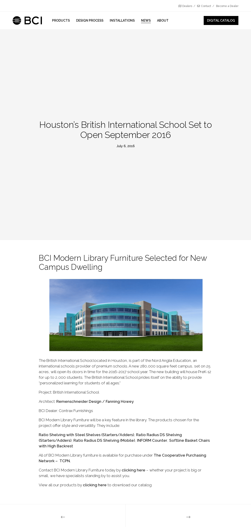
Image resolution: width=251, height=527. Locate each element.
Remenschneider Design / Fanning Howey (95, 401)
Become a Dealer (227, 6)
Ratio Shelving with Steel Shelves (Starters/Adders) (86, 434)
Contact (204, 6)
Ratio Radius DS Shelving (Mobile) (104, 440)
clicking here (133, 470)
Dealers (185, 6)
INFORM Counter (152, 440)
